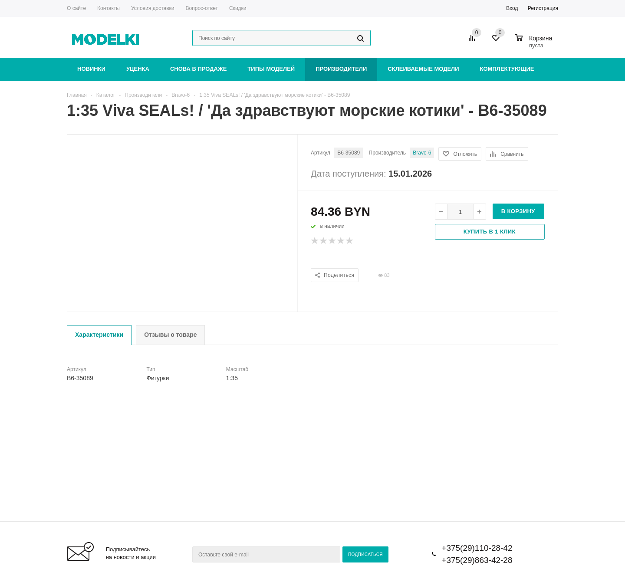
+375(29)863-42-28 (476, 560)
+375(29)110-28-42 (476, 548)
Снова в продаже (198, 69)
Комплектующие (507, 69)
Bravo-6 (422, 153)
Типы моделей (271, 69)
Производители (341, 69)
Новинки (91, 69)
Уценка (137, 69)
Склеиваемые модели (423, 69)
